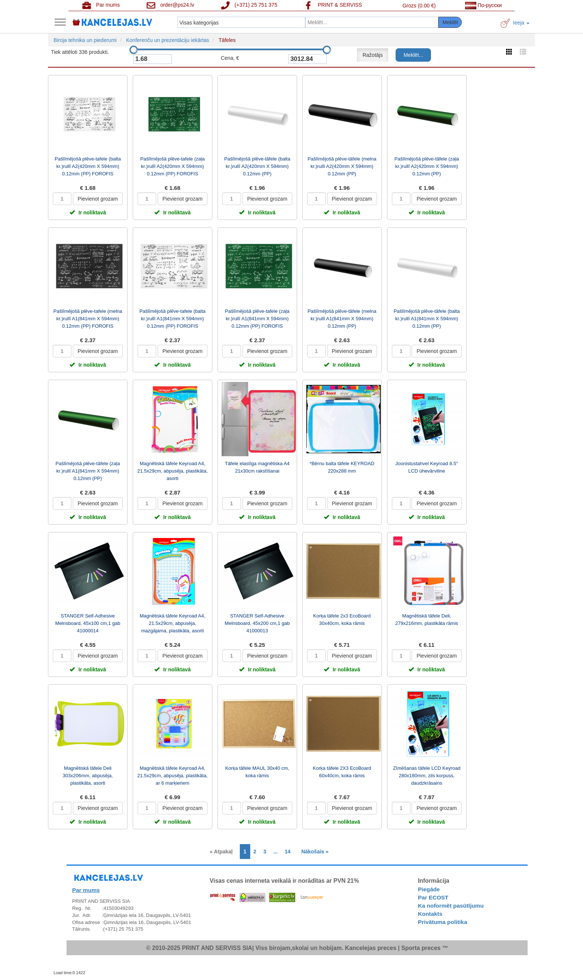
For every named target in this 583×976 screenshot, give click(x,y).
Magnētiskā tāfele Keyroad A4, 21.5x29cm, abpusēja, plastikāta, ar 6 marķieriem (172, 775)
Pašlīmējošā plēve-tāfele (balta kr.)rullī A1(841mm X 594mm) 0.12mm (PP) (427, 318)
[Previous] (223, 851)
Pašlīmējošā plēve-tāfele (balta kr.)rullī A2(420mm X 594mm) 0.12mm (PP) (257, 166)
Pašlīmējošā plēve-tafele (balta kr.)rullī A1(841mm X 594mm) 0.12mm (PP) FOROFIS (172, 318)
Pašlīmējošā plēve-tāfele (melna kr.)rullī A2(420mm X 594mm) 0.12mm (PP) (341, 166)
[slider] (133, 50)
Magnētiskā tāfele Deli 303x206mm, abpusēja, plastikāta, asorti (87, 775)
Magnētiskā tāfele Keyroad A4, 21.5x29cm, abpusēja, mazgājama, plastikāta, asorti (172, 623)
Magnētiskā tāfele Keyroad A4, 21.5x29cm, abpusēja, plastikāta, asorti (172, 471)
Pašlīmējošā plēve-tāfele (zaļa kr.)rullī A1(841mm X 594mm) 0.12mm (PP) (87, 471)
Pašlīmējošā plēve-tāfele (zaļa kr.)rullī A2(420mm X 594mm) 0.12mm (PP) (426, 166)
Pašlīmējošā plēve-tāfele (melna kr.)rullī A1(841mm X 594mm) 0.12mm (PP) (341, 318)
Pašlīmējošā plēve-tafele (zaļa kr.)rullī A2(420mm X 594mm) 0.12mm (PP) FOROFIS (172, 166)
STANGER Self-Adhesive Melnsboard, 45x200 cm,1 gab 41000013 (257, 623)
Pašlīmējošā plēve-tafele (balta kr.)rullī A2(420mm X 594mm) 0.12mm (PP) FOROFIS (88, 166)
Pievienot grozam (98, 199)
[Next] (313, 851)
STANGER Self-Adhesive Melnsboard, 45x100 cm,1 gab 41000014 (87, 623)
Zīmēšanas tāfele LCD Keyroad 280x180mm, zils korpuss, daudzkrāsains (426, 775)
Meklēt (450, 22)
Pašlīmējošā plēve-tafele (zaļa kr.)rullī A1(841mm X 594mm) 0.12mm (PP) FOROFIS (257, 318)
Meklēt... (413, 55)
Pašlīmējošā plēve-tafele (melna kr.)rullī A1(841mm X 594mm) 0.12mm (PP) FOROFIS (88, 318)
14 (288, 852)
